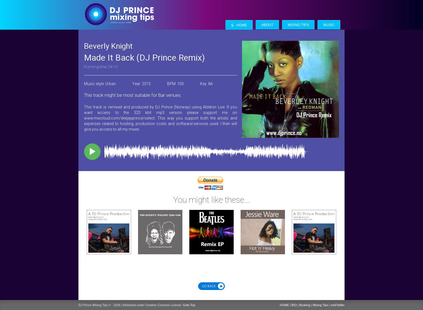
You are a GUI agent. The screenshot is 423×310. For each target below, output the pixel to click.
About (267, 25)
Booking (304, 305)
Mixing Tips (298, 25)
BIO (294, 305)
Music (329, 25)
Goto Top (189, 305)
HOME (284, 305)
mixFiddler (337, 305)
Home (239, 25)
